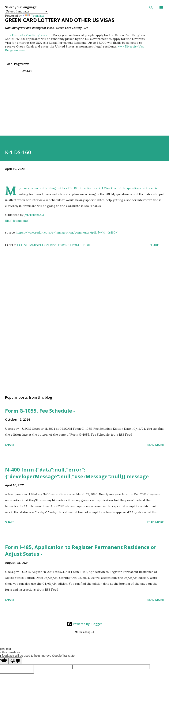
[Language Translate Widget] (26, 11)
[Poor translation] (15, 660)
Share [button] (154, 245)
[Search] (151, 7)
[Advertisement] (81, 292)
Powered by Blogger (84, 624)
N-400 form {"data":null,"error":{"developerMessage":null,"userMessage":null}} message (77, 473)
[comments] (21, 221)
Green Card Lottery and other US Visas (59, 19)
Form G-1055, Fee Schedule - (40, 410)
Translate (34, 16)
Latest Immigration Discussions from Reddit (54, 245)
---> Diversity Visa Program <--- (29, 35)
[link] (8, 221)
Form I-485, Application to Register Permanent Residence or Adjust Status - (80, 550)
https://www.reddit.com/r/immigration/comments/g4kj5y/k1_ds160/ (66, 232)
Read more (155, 445)
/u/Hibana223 (34, 215)
